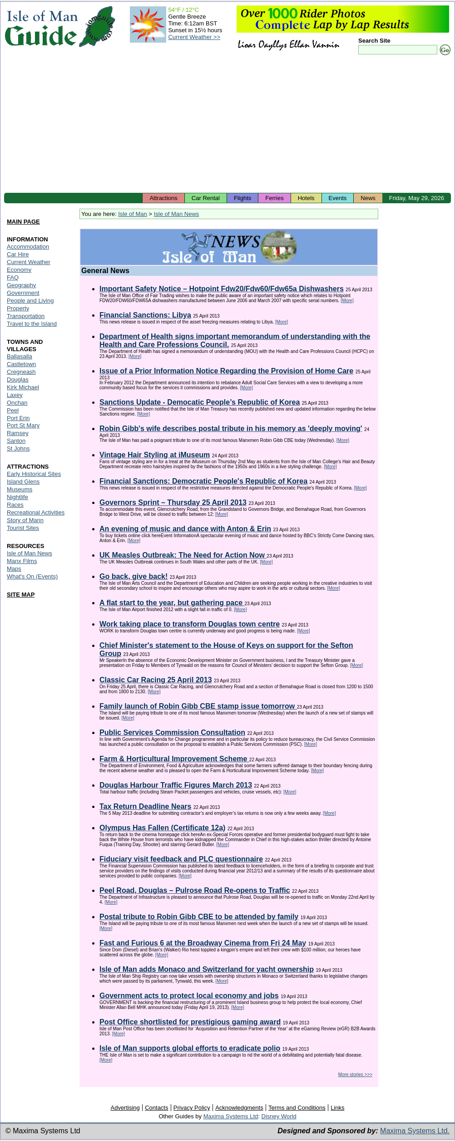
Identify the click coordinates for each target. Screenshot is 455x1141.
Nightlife (17, 497)
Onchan (17, 402)
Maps (14, 568)
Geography (21, 285)
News (368, 198)
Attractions (163, 198)
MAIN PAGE (23, 221)
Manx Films (22, 561)
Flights (242, 198)
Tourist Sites (23, 527)
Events (338, 198)
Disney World (279, 1116)
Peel (13, 410)
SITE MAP (21, 594)
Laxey (15, 395)
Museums (19, 489)
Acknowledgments (239, 1107)
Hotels (306, 198)
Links (337, 1107)
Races (15, 504)
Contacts (156, 1107)
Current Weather (28, 262)
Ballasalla (19, 356)
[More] (347, 300)
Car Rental (206, 198)
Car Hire (18, 254)
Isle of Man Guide (41, 26)
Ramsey (18, 433)
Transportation (26, 316)
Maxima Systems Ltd (230, 1116)
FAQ (13, 277)
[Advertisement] (227, 124)
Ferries (274, 198)
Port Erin (18, 418)
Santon (16, 440)
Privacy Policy (191, 1107)
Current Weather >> (194, 37)
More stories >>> (355, 1074)
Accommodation (28, 246)
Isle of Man (132, 214)
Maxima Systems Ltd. (415, 1131)
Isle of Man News (176, 214)
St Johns (18, 448)
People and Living (30, 300)
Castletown (21, 364)
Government (23, 292)
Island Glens (23, 481)
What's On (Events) (32, 576)
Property (18, 308)
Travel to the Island (32, 323)
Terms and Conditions (297, 1107)
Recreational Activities (35, 512)
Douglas (18, 379)
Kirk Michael (23, 387)
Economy (19, 269)
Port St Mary (23, 425)
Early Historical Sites (34, 473)
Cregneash (21, 371)
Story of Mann (25, 520)
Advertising (124, 1107)
